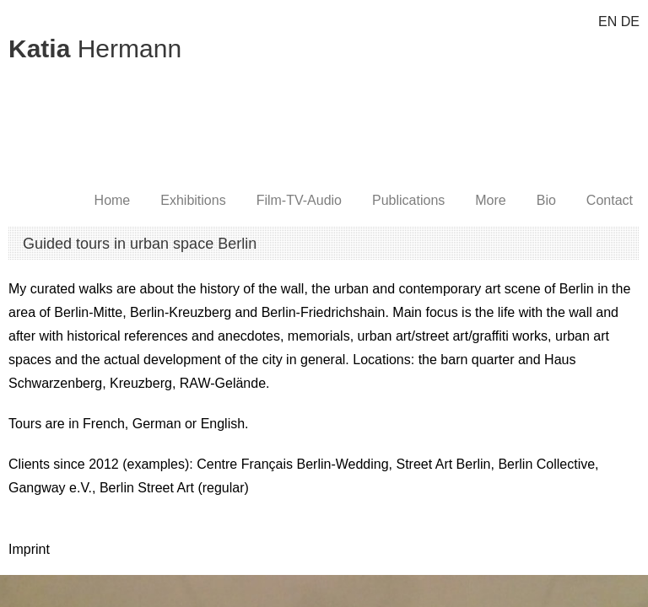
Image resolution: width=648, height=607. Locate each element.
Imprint (29, 549)
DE (630, 21)
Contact (609, 200)
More (490, 200)
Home (112, 200)
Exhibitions (192, 200)
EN (607, 21)
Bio (546, 200)
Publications (408, 200)
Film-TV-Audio (299, 200)
